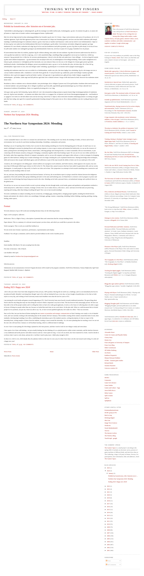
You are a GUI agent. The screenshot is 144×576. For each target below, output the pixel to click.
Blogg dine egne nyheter (112, 284)
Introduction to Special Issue (113, 82)
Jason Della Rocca (110, 390)
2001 (108, 550)
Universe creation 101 (111, 368)
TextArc (107, 430)
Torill (117, 26)
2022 (108, 489)
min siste (115, 321)
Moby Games (108, 393)
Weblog (4, 19)
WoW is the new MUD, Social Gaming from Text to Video (122, 165)
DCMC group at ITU (111, 412)
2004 (108, 542)
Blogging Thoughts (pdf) (112, 303)
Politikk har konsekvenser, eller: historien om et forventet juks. (29, 26)
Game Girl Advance (110, 383)
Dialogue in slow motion (112, 218)
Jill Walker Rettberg (110, 350)
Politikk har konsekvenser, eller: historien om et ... (123, 476)
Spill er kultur (109, 395)
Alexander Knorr (110, 332)
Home (52, 351)
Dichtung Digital (110, 418)
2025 (108, 468)
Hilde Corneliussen (110, 348)
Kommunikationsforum (111, 410)
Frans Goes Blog (109, 345)
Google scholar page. (122, 43)
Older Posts (95, 351)
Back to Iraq (108, 415)
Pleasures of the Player (111, 246)
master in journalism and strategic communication (55, 313)
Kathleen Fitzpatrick (111, 355)
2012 (108, 518)
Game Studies (109, 385)
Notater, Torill (115, 57)
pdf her (122, 284)
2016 (108, 506)
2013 (108, 515)
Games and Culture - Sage (112, 388)
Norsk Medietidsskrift (111, 428)
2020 (108, 495)
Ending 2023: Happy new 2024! (17, 287)
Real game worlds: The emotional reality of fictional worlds (122, 93)
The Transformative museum (122, 110)
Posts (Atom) (16, 356)
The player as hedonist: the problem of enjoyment (119, 128)
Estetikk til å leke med (126, 317)
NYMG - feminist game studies (114, 360)
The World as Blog (110, 436)
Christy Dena (108, 337)
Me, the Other (109, 152)
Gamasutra (108, 380)
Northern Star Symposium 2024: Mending (21, 115)
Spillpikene (108, 400)
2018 (108, 501)
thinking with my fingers (72, 9)
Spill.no (107, 398)
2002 (108, 547)
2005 (108, 539)
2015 (108, 509)
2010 (108, 524)
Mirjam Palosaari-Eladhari (112, 358)
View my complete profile (114, 46)
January (111, 473)
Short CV (13, 19)
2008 (108, 530)
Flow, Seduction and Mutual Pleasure (116, 192)
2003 (108, 544)
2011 (108, 521)
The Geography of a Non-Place (114, 260)
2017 (108, 504)
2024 (108, 471)
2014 (108, 512)
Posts (108, 561)
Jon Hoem (108, 353)
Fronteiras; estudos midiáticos (115, 121)
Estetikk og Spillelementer (112, 99)
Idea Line (107, 420)
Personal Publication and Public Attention (117, 227)
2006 (108, 536)
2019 (108, 498)
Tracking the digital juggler (113, 270)
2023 (108, 486)
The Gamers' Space (110, 448)
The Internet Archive (111, 433)
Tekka (124, 209)
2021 (108, 492)
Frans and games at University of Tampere (117, 342)
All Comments (111, 564)
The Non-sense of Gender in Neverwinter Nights (119, 178)
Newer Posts (7, 351)
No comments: (28, 104)
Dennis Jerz (108, 340)
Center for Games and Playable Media (116, 335)
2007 (108, 533)
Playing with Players (111, 292)
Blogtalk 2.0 (114, 220)
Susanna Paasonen (110, 365)
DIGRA (107, 377)
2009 (108, 527)
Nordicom (108, 425)
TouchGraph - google (111, 438)
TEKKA (115, 275)
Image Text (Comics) (111, 423)
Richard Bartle (109, 363)
